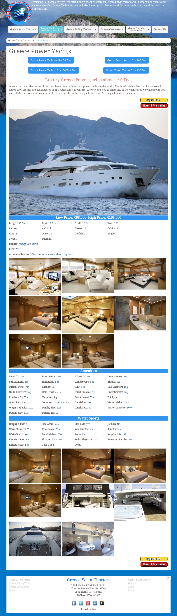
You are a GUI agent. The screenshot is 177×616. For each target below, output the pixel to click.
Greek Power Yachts (19, 580)
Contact (132, 590)
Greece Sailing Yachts (20, 583)
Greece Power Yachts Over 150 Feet (126, 70)
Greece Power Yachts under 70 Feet (51, 60)
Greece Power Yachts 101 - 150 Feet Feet (53, 70)
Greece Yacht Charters (20, 40)
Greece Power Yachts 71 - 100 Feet (126, 60)
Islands (13, 590)
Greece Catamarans (19, 586)
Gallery (132, 583)
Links (131, 586)
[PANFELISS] (35, 259)
